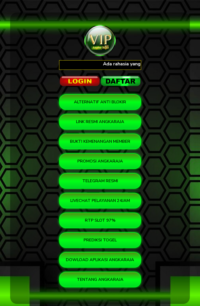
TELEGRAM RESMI (100, 181)
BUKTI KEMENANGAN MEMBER (100, 141)
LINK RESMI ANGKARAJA (100, 122)
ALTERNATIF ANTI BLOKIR (100, 102)
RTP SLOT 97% (100, 220)
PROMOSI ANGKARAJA (100, 161)
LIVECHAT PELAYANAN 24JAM (100, 200)
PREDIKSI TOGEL (100, 240)
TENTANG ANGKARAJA (100, 279)
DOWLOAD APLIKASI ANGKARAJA (100, 260)
